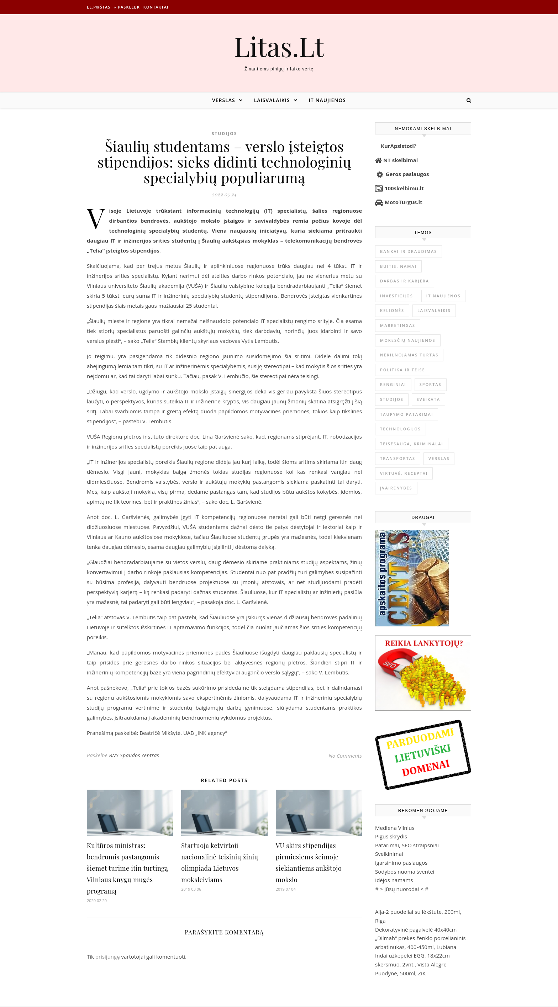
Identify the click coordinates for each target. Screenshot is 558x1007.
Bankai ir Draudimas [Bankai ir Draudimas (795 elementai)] (408, 251)
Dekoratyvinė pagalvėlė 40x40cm (416, 929)
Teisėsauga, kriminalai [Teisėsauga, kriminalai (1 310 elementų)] (411, 443)
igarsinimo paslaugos (401, 862)
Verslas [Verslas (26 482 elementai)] (438, 458)
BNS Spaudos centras (134, 755)
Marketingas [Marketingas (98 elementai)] (397, 325)
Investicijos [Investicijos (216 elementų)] (396, 295)
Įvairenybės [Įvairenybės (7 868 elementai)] (396, 488)
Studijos (224, 134)
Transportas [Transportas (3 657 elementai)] (397, 458)
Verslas (223, 100)
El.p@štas (98, 7)
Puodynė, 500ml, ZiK (400, 973)
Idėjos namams (394, 880)
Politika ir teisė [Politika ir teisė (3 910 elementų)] (402, 369)
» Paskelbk (127, 7)
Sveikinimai (389, 853)
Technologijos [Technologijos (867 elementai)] (400, 428)
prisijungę (107, 956)
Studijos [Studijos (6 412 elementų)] (392, 399)
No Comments (345, 755)
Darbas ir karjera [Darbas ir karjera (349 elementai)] (404, 280)
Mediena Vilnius (395, 827)
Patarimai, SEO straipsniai (407, 845)
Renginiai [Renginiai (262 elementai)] (393, 384)
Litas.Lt (279, 46)
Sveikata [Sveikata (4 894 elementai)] (428, 399)
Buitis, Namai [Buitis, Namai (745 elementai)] (398, 266)
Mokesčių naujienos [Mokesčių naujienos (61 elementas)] (408, 340)
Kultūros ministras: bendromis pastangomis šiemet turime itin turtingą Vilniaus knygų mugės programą (127, 868)
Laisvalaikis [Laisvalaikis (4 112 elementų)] (434, 310)
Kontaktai (156, 7)
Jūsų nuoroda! (401, 888)
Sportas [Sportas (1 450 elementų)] (431, 384)
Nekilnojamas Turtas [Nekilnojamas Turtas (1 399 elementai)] (409, 354)
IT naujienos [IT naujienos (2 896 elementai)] (443, 295)
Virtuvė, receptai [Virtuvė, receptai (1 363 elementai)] (404, 473)
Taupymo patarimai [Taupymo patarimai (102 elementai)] (406, 414)
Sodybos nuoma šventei (405, 871)
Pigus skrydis (391, 836)
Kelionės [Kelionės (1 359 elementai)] (392, 310)
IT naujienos (327, 100)
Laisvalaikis (272, 100)
